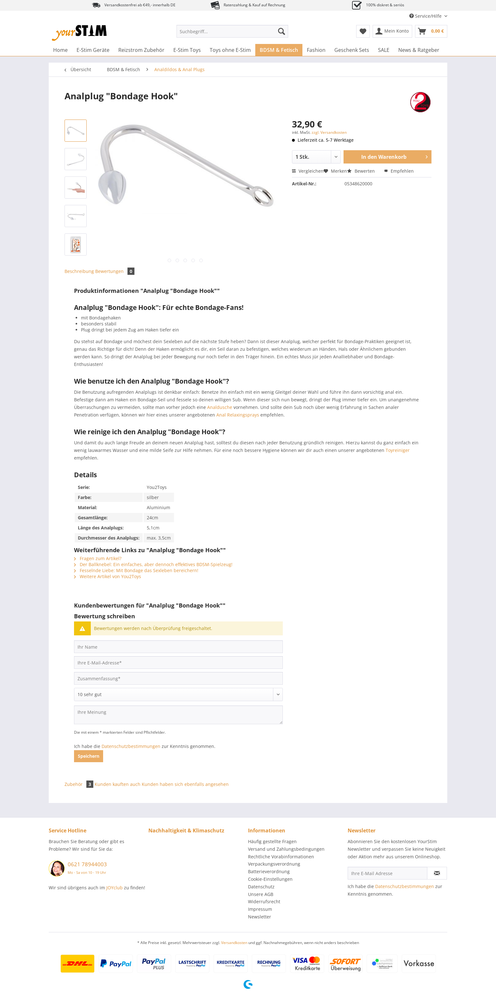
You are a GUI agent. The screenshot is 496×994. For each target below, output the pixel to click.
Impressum (260, 909)
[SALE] (384, 50)
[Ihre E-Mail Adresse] (387, 873)
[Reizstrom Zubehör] (141, 50)
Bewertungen (114, 271)
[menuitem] (232, 34)
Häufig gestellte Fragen (272, 841)
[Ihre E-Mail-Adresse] (178, 662)
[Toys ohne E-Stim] (230, 50)
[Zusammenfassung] (178, 678)
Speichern (88, 756)
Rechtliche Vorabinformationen (281, 857)
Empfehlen (399, 171)
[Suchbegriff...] (232, 31)
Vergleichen (308, 171)
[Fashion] (316, 50)
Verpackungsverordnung (274, 864)
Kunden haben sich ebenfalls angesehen (185, 784)
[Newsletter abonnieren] (437, 873)
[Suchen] (281, 31)
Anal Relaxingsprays (237, 415)
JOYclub (114, 888)
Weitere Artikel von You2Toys (107, 576)
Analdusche (219, 407)
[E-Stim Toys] (187, 50)
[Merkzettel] (363, 31)
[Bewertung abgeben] (178, 694)
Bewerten (361, 171)
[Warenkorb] (431, 31)
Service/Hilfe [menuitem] (426, 16)
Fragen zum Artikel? (97, 558)
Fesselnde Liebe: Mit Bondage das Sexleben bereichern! (136, 570)
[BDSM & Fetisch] (278, 50)
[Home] (60, 50)
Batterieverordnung (269, 871)
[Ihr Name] (178, 646)
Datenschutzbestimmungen (131, 746)
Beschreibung (79, 271)
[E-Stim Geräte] (93, 50)
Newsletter (259, 917)
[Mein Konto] (392, 31)
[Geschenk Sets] (352, 50)
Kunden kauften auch (117, 784)
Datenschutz (261, 887)
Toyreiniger (398, 450)
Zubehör (80, 784)
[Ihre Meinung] (178, 715)
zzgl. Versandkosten (329, 132)
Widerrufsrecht (264, 901)
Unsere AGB (260, 894)
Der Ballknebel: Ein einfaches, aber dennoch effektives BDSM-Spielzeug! (153, 564)
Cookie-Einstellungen (270, 879)
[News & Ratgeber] (419, 50)
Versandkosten (234, 942)
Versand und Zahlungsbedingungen (286, 849)
